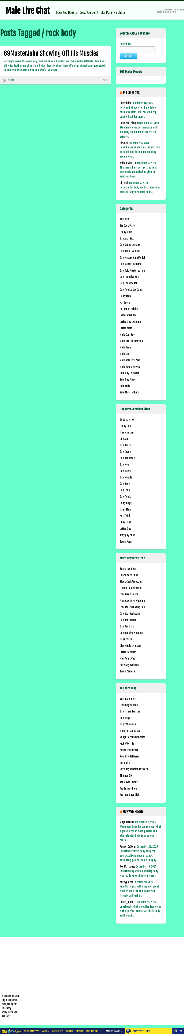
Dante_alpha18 (128, 902)
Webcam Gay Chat (10, 995)
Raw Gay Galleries (129, 756)
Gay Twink (125, 496)
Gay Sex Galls (127, 626)
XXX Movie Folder (129, 782)
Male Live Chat (28, 11)
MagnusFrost (127, 822)
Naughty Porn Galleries (132, 737)
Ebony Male (126, 232)
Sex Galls (125, 762)
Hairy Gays (125, 503)
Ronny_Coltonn (128, 846)
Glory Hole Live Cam (130, 645)
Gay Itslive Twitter (130, 711)
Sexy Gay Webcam (129, 665)
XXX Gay (5, 1016)
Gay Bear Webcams (130, 613)
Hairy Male (125, 296)
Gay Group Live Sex (130, 244)
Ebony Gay (125, 426)
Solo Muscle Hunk (129, 392)
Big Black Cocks (9, 1000)
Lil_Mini (124, 182)
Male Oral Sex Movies (131, 341)
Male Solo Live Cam (130, 360)
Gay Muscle (126, 477)
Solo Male (125, 386)
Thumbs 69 (126, 775)
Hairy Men (125, 509)
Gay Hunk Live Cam (130, 251)
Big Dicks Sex (131, 92)
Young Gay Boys (9, 1012)
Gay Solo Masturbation (132, 270)
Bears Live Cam (128, 568)
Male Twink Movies (130, 366)
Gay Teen (125, 490)
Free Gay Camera (129, 594)
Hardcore (125, 302)
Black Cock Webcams (131, 581)
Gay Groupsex (127, 458)
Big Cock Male (127, 225)
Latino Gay (125, 528)
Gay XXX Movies (128, 724)
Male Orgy (125, 347)
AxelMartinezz (127, 866)
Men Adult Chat (128, 658)
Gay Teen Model (128, 283)
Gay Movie (125, 471)
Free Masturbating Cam (132, 607)
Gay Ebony (125, 451)
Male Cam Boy (127, 334)
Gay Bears (125, 445)
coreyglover (126, 882)
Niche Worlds (127, 743)
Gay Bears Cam (128, 620)
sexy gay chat (127, 535)
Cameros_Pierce (129, 123)
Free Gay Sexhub (129, 705)
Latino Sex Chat (128, 652)
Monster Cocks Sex (130, 730)
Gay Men (124, 464)
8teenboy (6, 1008)
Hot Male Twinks (129, 309)
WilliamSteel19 (128, 163)
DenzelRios (125, 103)
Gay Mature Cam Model (132, 257)
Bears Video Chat (129, 575)
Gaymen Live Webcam (131, 632)
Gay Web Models (133, 811)
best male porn (128, 698)
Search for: (126, 44)
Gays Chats (126, 639)
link (180, 974)
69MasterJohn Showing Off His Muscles (51, 53)
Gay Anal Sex (127, 238)
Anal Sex (124, 219)
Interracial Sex (128, 315)
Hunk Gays (125, 522)
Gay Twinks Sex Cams (131, 289)
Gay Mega (125, 718)
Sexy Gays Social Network (134, 769)
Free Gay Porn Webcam (132, 600)
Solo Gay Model (128, 379)
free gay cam (127, 432)
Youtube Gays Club (130, 794)
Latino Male (126, 328)
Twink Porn (126, 541)
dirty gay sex (127, 419)
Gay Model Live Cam (130, 264)
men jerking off (9, 1004)
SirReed (124, 143)
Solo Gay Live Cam (129, 373)
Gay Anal (124, 439)
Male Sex (124, 353)
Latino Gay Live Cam (130, 321)
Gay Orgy (125, 483)
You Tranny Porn (128, 788)
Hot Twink (125, 515)
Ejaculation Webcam (131, 588)
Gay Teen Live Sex (129, 276)
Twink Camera (127, 671)
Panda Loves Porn (129, 750)
